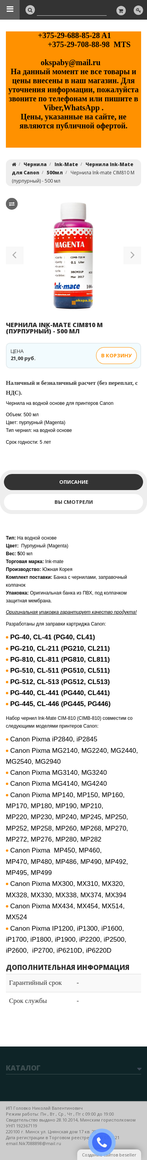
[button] (15, 257)
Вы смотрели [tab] (73, 501)
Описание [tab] (73, 481)
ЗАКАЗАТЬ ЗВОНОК (105, 1142)
